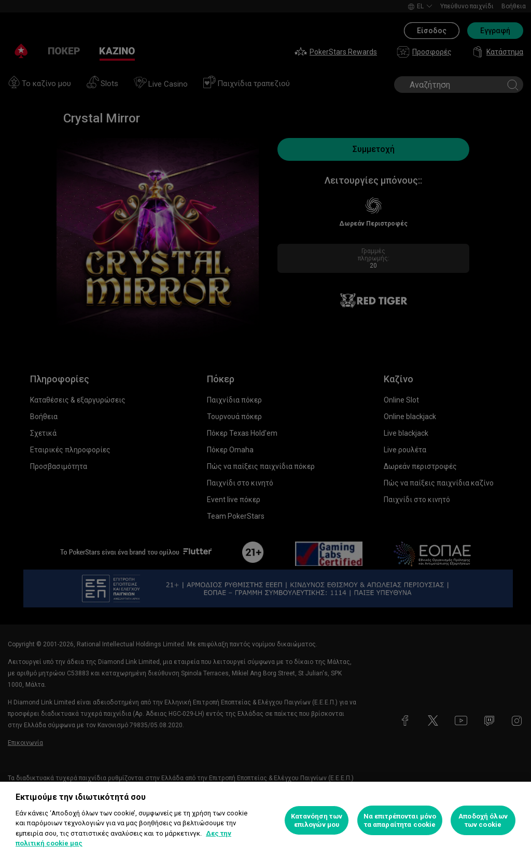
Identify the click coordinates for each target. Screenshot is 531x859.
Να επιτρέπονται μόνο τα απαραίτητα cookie (400, 820)
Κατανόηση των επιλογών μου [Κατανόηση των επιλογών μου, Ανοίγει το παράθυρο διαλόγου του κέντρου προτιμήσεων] (316, 820)
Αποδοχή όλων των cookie (483, 820)
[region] (265, 820)
